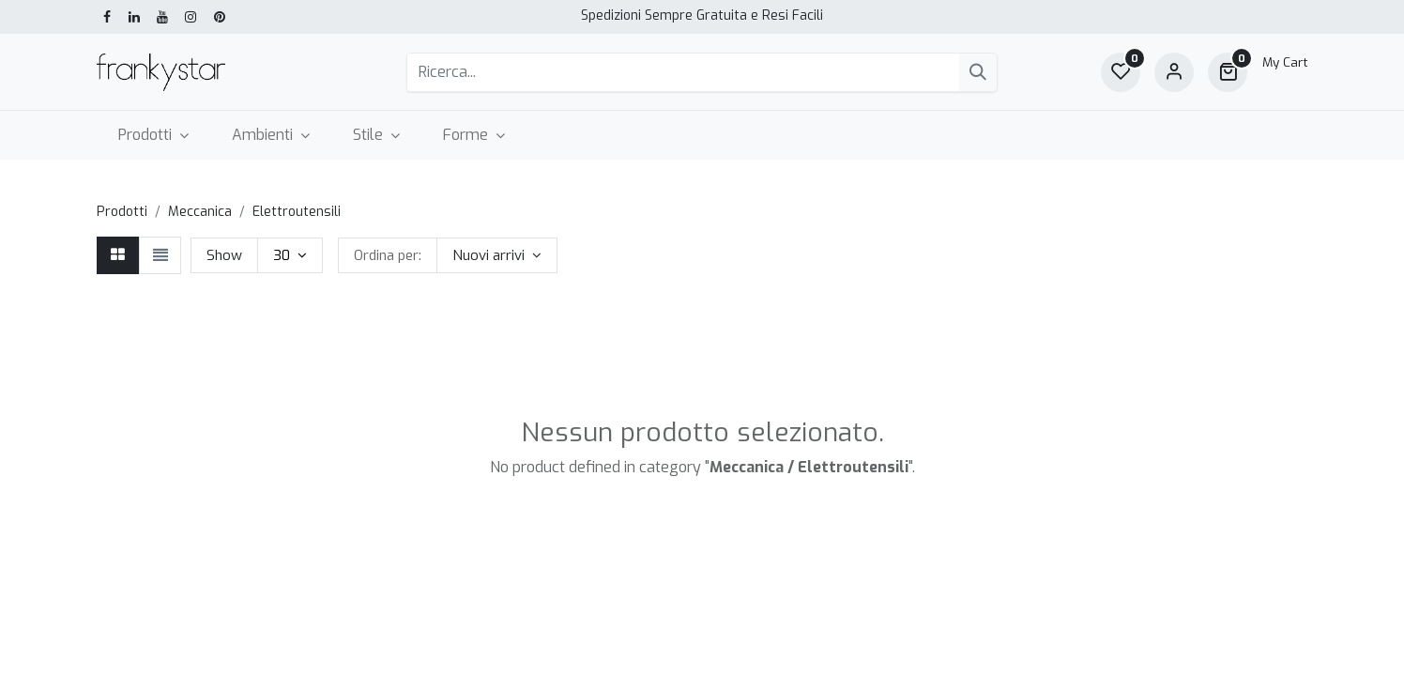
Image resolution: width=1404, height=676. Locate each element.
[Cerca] (978, 72)
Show (224, 255)
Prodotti (122, 212)
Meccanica (200, 212)
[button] (496, 255)
